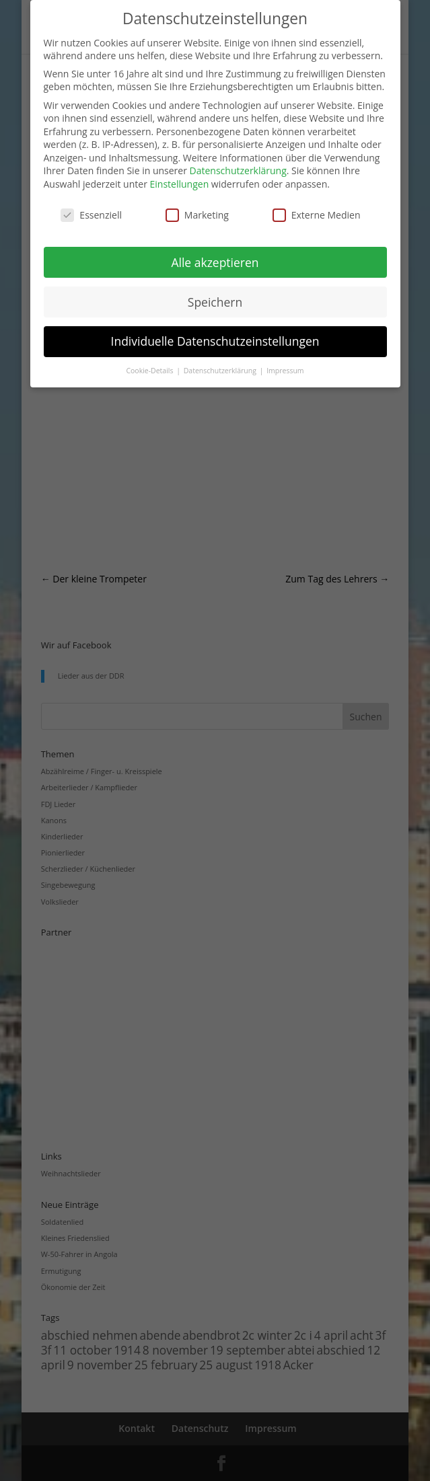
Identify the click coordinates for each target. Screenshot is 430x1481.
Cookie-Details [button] (150, 370)
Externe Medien (317, 214)
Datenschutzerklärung (238, 170)
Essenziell (91, 214)
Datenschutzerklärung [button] (221, 370)
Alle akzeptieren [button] (214, 262)
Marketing (197, 214)
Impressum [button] (284, 370)
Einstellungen (179, 184)
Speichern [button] (215, 302)
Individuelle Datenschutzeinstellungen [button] (215, 341)
